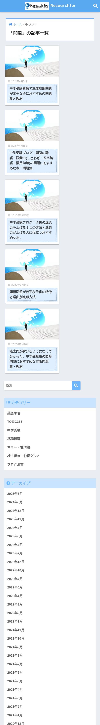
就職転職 (13, 310)
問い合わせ (30, 708)
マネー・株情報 (18, 318)
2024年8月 (15, 373)
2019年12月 (15, 647)
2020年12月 (15, 596)
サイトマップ (80, 708)
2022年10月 (15, 442)
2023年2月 (15, 425)
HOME (50, 700)
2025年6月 (15, 365)
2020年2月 (15, 639)
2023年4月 (15, 416)
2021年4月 (15, 562)
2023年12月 (15, 382)
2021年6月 (15, 545)
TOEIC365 (14, 293)
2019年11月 (15, 656)
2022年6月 (15, 459)
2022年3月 (15, 476)
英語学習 (13, 284)
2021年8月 (15, 527)
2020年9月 (15, 613)
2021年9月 (15, 519)
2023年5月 (15, 408)
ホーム (15, 708)
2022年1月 (15, 493)
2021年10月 (15, 510)
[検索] (76, 256)
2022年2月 (15, 485)
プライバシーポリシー (54, 708)
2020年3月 (15, 630)
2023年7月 (15, 399)
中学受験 (13, 301)
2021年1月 (15, 587)
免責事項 (50, 714)
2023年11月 (15, 390)
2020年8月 (15, 622)
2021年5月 (15, 553)
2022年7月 (15, 450)
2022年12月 (15, 433)
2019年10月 (15, 664)
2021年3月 (15, 570)
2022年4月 (15, 468)
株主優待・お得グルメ (23, 327)
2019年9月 (15, 673)
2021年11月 (15, 502)
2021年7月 (15, 536)
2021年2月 (15, 579)
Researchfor (50, 6)
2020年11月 (15, 604)
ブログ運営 (15, 335)
